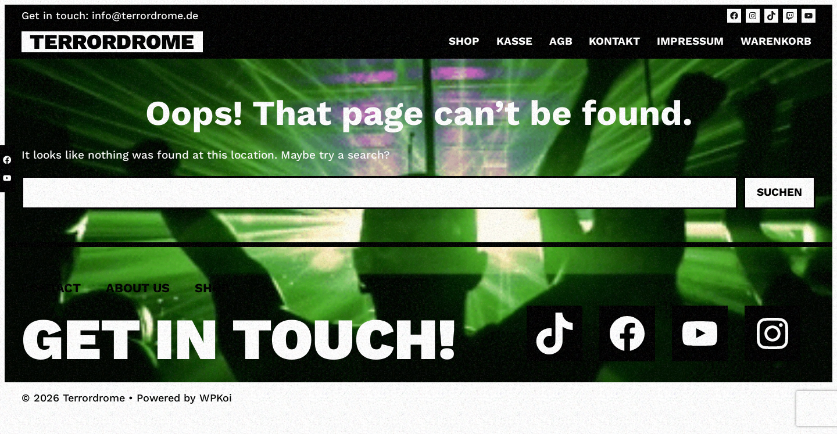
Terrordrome (112, 41)
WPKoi (215, 398)
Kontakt (614, 41)
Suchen (779, 192)
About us (138, 288)
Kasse (514, 41)
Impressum (690, 41)
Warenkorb (776, 41)
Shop (464, 41)
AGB (561, 41)
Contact (51, 288)
